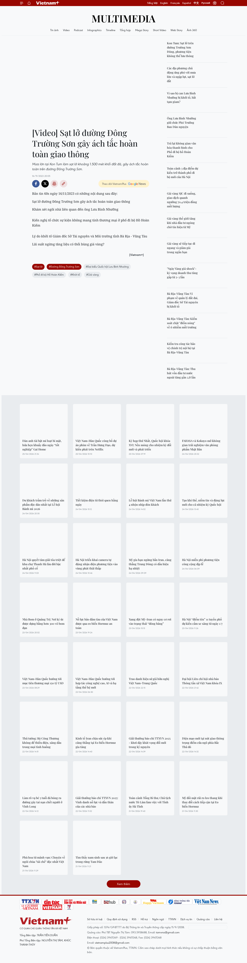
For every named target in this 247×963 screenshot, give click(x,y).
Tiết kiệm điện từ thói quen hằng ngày (97, 502)
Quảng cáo (203, 919)
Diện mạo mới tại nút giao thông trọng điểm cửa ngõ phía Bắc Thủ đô (203, 742)
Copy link (63, 183)
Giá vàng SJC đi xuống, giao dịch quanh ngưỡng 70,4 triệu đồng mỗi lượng (182, 200)
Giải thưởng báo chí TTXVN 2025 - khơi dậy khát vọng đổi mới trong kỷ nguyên (150, 742)
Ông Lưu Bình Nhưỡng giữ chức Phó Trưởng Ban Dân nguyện (181, 122)
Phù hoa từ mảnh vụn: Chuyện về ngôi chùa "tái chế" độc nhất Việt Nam (43, 862)
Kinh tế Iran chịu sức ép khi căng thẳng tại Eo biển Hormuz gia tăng (96, 742)
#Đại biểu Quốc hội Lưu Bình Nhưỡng (107, 266)
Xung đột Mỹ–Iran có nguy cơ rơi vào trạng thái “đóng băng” (150, 621)
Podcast (78, 30)
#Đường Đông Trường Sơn (64, 266)
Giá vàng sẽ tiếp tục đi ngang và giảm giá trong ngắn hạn (181, 248)
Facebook (36, 183)
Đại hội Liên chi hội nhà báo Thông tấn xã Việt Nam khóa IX (202, 681)
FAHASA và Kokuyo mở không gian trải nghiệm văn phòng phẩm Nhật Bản (201, 445)
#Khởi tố (75, 274)
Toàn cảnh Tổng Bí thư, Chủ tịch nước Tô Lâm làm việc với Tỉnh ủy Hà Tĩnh (150, 802)
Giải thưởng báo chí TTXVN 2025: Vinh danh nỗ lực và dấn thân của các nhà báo (97, 802)
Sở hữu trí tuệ (94, 919)
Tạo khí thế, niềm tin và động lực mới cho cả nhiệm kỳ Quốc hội (203, 502)
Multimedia (123, 18)
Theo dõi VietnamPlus (114, 183)
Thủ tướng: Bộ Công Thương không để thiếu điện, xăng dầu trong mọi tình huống (41, 742)
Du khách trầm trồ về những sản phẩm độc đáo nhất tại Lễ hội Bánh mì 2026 (43, 504)
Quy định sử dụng (117, 919)
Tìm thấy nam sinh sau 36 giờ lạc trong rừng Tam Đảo (97, 860)
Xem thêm (123, 884)
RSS (134, 919)
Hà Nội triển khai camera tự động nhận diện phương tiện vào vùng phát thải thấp (97, 564)
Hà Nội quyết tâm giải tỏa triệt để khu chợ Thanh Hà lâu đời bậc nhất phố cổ (43, 564)
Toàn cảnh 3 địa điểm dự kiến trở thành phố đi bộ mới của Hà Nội (182, 172)
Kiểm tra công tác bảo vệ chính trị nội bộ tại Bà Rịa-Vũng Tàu (181, 348)
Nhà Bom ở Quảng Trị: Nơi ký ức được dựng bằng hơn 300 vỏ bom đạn (43, 623)
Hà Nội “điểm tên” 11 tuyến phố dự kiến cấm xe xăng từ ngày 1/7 (202, 621)
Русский (206, 3)
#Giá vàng (92, 274)
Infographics (94, 30)
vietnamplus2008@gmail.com (112, 942)
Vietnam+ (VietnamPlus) (48, 3)
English (164, 3)
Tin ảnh (54, 30)
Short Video (159, 30)
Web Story (176, 30)
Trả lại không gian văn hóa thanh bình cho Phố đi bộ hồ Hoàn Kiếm (181, 149)
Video (66, 30)
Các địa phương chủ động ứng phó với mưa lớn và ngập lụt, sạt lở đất (181, 74)
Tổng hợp (125, 30)
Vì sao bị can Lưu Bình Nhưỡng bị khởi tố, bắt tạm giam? (181, 97)
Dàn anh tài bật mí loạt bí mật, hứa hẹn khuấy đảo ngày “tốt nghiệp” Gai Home (42, 445)
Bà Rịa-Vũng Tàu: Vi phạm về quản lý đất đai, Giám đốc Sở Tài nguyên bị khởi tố (182, 300)
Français (175, 3)
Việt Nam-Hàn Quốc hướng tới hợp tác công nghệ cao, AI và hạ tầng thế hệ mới (96, 683)
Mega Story (142, 30)
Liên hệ (218, 919)
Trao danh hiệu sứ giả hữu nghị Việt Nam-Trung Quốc (149, 681)
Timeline (110, 30)
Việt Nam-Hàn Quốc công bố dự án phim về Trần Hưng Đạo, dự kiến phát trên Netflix (96, 445)
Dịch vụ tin (186, 919)
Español (186, 3)
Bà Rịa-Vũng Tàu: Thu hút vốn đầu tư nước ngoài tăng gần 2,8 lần (181, 373)
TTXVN (172, 919)
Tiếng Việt (152, 3)
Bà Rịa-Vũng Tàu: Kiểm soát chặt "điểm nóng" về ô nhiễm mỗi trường (182, 323)
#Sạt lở (38, 266)
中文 (196, 3)
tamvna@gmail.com (168, 932)
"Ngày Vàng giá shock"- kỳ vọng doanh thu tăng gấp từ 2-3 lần (182, 273)
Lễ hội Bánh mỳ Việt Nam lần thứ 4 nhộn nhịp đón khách (150, 502)
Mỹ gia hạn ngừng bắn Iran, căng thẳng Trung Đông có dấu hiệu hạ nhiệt (150, 564)
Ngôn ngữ (158, 919)
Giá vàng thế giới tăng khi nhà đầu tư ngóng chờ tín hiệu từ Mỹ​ (181, 223)
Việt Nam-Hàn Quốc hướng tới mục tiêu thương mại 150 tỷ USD (43, 681)
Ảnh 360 (192, 30)
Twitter (45, 183)
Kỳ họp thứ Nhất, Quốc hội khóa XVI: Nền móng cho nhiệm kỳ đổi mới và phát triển (150, 445)
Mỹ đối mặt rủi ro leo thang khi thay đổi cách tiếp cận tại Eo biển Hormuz (202, 802)
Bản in (54, 183)
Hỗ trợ (144, 919)
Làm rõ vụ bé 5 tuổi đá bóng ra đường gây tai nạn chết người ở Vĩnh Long (42, 802)
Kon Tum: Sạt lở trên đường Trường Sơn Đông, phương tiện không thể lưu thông (180, 49)
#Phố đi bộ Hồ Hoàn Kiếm (49, 274)
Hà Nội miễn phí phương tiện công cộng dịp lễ (200, 562)
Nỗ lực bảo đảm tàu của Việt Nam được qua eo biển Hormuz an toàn (96, 623)
